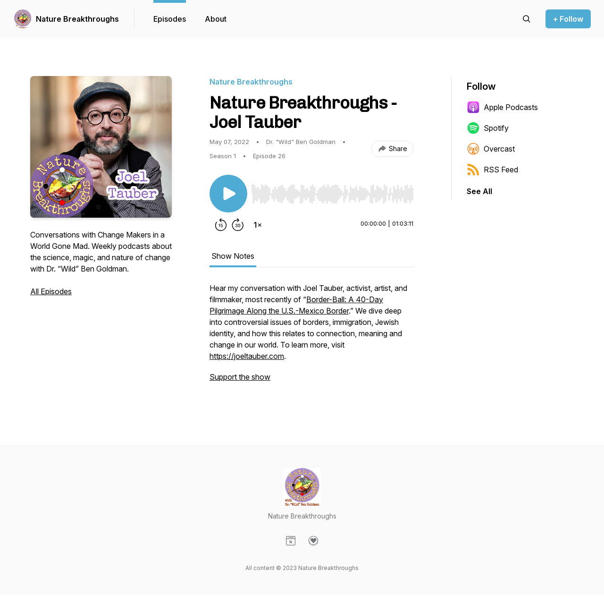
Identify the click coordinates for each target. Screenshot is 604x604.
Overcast (491, 148)
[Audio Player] (332, 191)
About (215, 19)
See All (479, 191)
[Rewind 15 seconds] (220, 224)
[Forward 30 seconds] (237, 224)
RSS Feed (492, 169)
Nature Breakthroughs (77, 19)
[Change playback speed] (257, 224)
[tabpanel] (311, 337)
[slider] (332, 194)
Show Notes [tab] (232, 256)
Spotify (488, 128)
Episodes (169, 19)
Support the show (240, 377)
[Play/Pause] (228, 194)
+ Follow (568, 19)
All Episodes (51, 291)
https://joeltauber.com (247, 356)
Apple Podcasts (502, 107)
